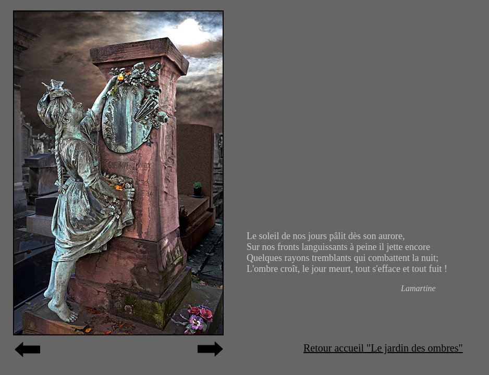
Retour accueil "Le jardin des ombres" (383, 348)
